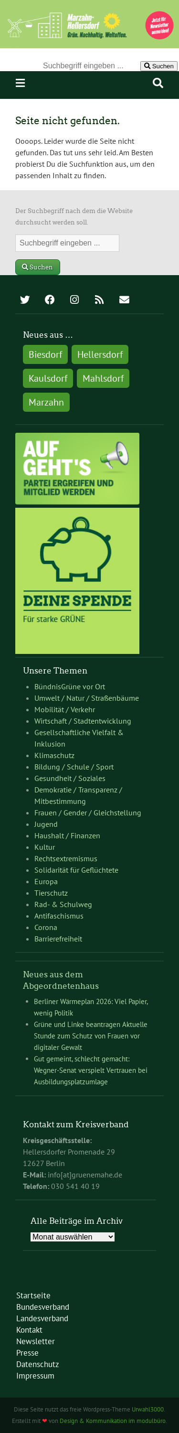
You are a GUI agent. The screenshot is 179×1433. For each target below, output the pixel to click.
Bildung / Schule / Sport (74, 766)
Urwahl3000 (148, 1409)
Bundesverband (42, 1307)
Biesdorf (45, 354)
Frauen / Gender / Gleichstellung (87, 812)
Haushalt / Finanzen (67, 835)
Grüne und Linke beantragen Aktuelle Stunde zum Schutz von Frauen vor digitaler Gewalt (90, 1036)
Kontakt (29, 1330)
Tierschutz (51, 893)
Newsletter (35, 1341)
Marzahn (46, 402)
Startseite (33, 1295)
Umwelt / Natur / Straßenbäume (86, 698)
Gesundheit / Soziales (69, 778)
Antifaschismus (59, 915)
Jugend (46, 824)
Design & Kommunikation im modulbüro (113, 1421)
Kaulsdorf (48, 378)
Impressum (35, 1375)
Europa (46, 881)
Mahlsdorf (103, 378)
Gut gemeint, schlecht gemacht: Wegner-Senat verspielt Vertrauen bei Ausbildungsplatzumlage (90, 1070)
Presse (27, 1352)
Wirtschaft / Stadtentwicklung (82, 721)
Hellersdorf (100, 354)
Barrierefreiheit (58, 938)
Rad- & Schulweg (63, 904)
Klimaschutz (54, 755)
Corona (45, 927)
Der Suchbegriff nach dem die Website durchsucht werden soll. (74, 216)
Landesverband (42, 1318)
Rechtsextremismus (65, 858)
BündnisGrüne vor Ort (69, 686)
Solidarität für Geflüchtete (76, 870)
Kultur (44, 847)
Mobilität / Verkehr (64, 709)
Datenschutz (37, 1364)
